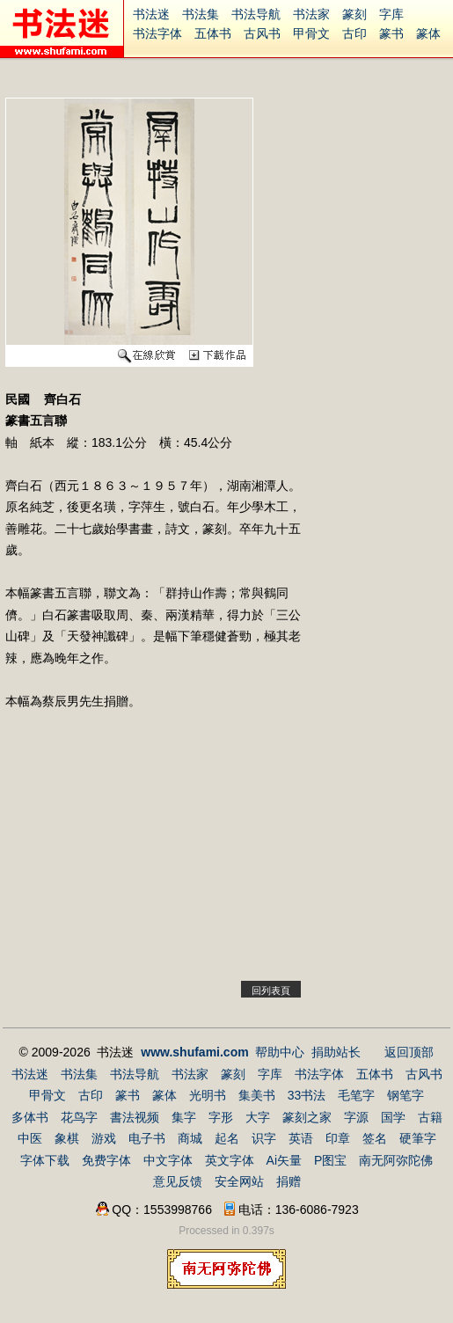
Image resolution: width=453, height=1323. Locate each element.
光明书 (207, 1095)
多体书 (29, 1117)
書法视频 (134, 1117)
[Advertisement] (153, 857)
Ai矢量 (284, 1160)
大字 (257, 1117)
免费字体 (106, 1160)
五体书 (212, 33)
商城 (190, 1138)
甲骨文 (311, 33)
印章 (337, 1138)
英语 (301, 1138)
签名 (374, 1138)
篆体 (428, 33)
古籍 (430, 1117)
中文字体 (168, 1160)
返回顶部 (409, 1052)
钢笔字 (405, 1095)
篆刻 (354, 14)
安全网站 (239, 1181)
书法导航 (256, 14)
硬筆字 (417, 1138)
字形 (220, 1117)
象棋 (67, 1138)
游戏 (103, 1138)
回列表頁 (271, 990)
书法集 (200, 14)
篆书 (391, 33)
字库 (391, 14)
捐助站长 (336, 1052)
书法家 (311, 14)
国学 (393, 1117)
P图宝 (330, 1160)
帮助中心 (279, 1052)
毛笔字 (356, 1095)
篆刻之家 (307, 1117)
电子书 (146, 1138)
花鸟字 (79, 1117)
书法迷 (151, 14)
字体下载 (44, 1160)
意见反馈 (177, 1181)
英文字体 (229, 1160)
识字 (264, 1138)
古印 (354, 33)
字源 (356, 1117)
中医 (30, 1138)
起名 (227, 1138)
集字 (184, 1117)
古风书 (262, 33)
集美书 (256, 1095)
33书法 (307, 1095)
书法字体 (157, 33)
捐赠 (288, 1181)
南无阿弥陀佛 (396, 1160)
